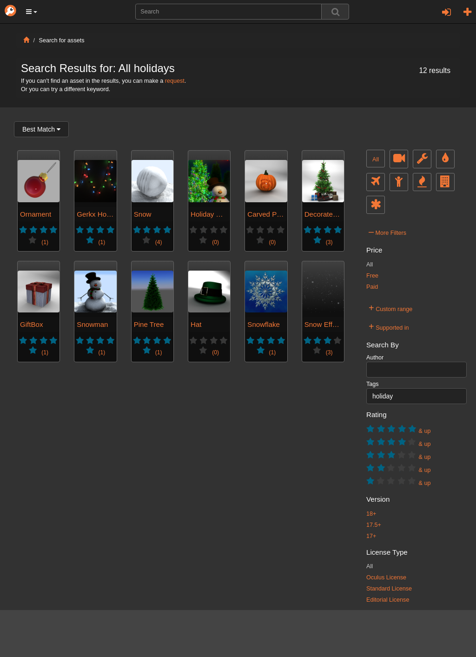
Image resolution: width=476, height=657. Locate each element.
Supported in (389, 326)
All (375, 159)
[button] (31, 12)
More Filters (387, 231)
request (175, 81)
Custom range (390, 308)
